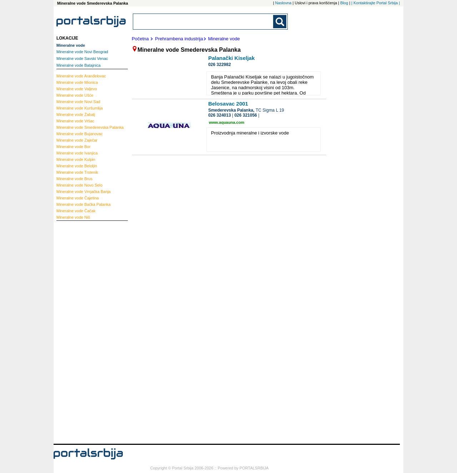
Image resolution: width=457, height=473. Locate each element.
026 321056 (245, 115)
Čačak (75, 211)
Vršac (75, 121)
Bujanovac (79, 134)
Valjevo (76, 89)
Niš (73, 217)
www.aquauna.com (226, 122)
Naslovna (283, 3)
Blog (344, 3)
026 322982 (219, 64)
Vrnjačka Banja (83, 191)
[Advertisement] (85, 331)
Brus (74, 179)
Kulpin (75, 159)
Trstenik (77, 172)
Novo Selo (79, 185)
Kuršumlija (79, 108)
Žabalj (75, 114)
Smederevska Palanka (90, 127)
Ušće (74, 95)
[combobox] (203, 21)
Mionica (77, 82)
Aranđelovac (81, 76)
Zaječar (76, 140)
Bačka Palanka (83, 204)
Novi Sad (78, 102)
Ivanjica (77, 153)
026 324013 (219, 115)
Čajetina (77, 198)
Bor (73, 146)
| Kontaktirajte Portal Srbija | (375, 3)
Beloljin (76, 166)
